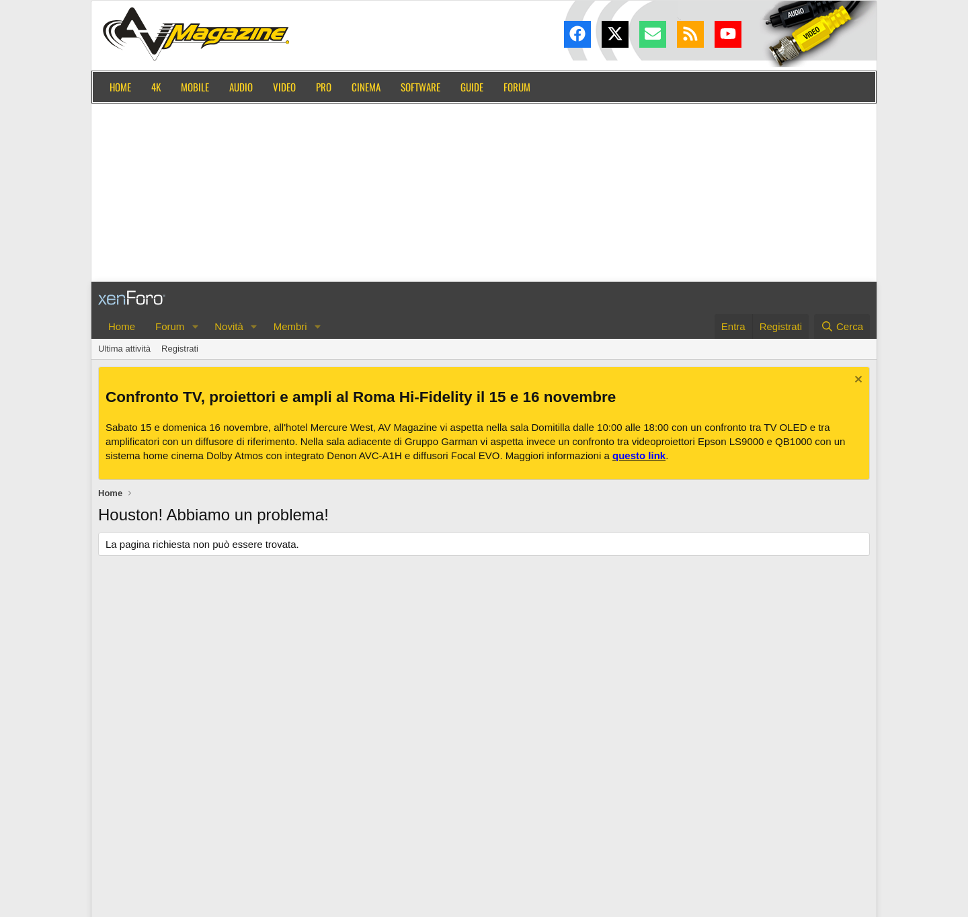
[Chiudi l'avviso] (856, 381)
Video (284, 86)
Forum (516, 86)
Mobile (195, 86)
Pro (323, 86)
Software (420, 86)
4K (156, 86)
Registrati (179, 349)
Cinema (366, 86)
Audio (241, 86)
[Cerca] (842, 326)
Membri (290, 326)
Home (120, 86)
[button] (195, 326)
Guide (471, 86)
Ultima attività (124, 349)
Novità (228, 326)
